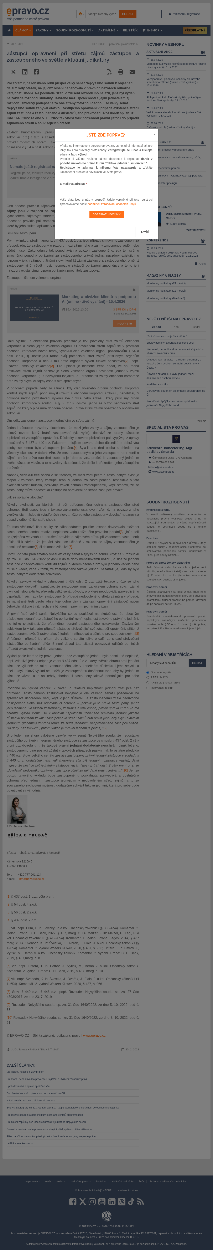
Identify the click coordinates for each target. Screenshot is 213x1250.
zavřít (145, 231)
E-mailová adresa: (73, 183)
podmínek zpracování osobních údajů (112, 204)
